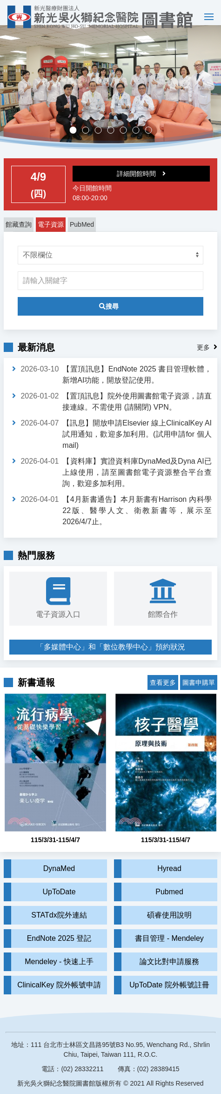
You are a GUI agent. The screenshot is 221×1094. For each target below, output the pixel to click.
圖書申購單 (198, 684)
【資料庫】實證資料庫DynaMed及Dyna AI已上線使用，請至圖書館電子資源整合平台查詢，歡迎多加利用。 (137, 481)
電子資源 (51, 233)
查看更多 (163, 684)
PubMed (82, 233)
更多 (203, 356)
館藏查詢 (19, 233)
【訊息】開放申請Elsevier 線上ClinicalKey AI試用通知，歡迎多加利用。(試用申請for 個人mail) (137, 443)
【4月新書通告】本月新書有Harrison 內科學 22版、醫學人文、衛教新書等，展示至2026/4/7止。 (137, 519)
